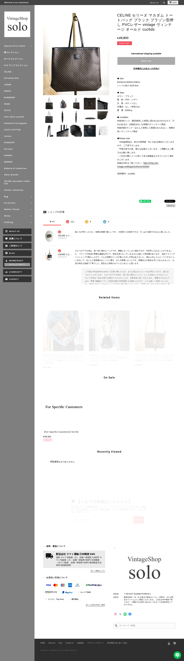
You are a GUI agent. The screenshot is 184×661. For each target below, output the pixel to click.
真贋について (15, 239)
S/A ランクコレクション (16, 65)
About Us (154, 2)
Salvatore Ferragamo (15, 123)
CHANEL (8, 155)
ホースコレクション (13, 59)
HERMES (8, 162)
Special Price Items (14, 46)
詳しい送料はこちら (98, 571)
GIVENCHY (9, 142)
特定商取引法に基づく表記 (117, 643)
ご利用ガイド (15, 246)
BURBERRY (9, 97)
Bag (6, 196)
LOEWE (7, 84)
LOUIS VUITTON (12, 129)
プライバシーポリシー (95, 643)
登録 (138, 520)
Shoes (7, 216)
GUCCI (7, 110)
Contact (14, 279)
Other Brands (11, 174)
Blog (12, 253)
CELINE (8, 72)
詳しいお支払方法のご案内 (95, 605)
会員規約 (80, 643)
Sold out (146, 61)
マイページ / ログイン (17, 264)
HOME (42, 643)
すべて (52, 222)
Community (15, 272)
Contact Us (70, 643)
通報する (171, 206)
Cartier (8, 136)
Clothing (8, 222)
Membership (16, 261)
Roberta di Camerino (15, 168)
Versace (8, 149)
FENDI (7, 104)
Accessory (9, 203)
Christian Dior (11, 78)
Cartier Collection (13, 190)
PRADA (7, 91)
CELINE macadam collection (17, 182)
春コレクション (11, 52)
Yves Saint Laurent (14, 117)
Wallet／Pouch (11, 209)
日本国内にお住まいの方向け (146, 68)
